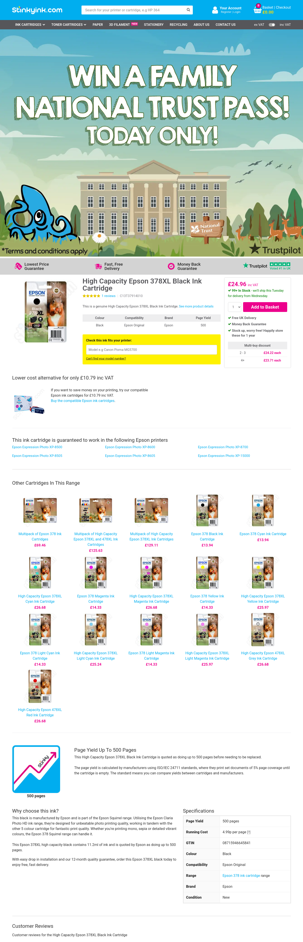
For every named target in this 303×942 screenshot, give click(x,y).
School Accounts (155, 881)
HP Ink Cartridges (31, 868)
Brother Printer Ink (32, 888)
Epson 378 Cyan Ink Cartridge (263, 310)
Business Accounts (157, 875)
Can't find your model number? (106, 135)
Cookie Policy (114, 894)
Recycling (178, 25)
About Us (201, 25)
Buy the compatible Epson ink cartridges (83, 177)
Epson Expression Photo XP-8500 (37, 224)
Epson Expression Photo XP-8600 (130, 224)
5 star (17, 721)
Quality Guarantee (117, 881)
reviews (109, 72)
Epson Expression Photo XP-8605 (130, 232)
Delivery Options (155, 868)
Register (226, 12)
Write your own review (106, 737)
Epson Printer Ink (31, 881)
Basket (267, 7)
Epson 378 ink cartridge (241, 652)
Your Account (230, 8)
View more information (128, 790)
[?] (248, 609)
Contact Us (226, 25)
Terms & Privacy (116, 888)
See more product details (196, 83)
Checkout (283, 7)
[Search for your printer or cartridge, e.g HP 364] (132, 10)
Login (236, 12)
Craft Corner (66, 894)
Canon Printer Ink (31, 875)
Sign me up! (211, 875)
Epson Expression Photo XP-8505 (37, 232)
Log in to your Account (75, 868)
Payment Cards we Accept (163, 888)
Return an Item (68, 881)
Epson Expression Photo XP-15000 (224, 232)
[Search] (188, 10)
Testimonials (113, 875)
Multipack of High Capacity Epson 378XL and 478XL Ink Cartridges (95, 315)
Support (109, 868)
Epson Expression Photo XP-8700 (223, 224)
